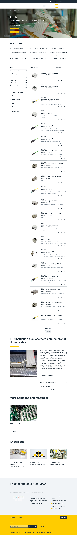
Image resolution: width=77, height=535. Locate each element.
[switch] (59, 81)
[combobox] (60, 67)
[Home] (11, 10)
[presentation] (59, 1)
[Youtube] (43, 526)
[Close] (66, 1)
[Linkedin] (41, 526)
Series (15, 10)
